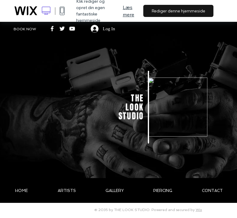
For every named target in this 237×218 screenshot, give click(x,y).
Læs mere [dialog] (128, 11)
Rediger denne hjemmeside (178, 11)
